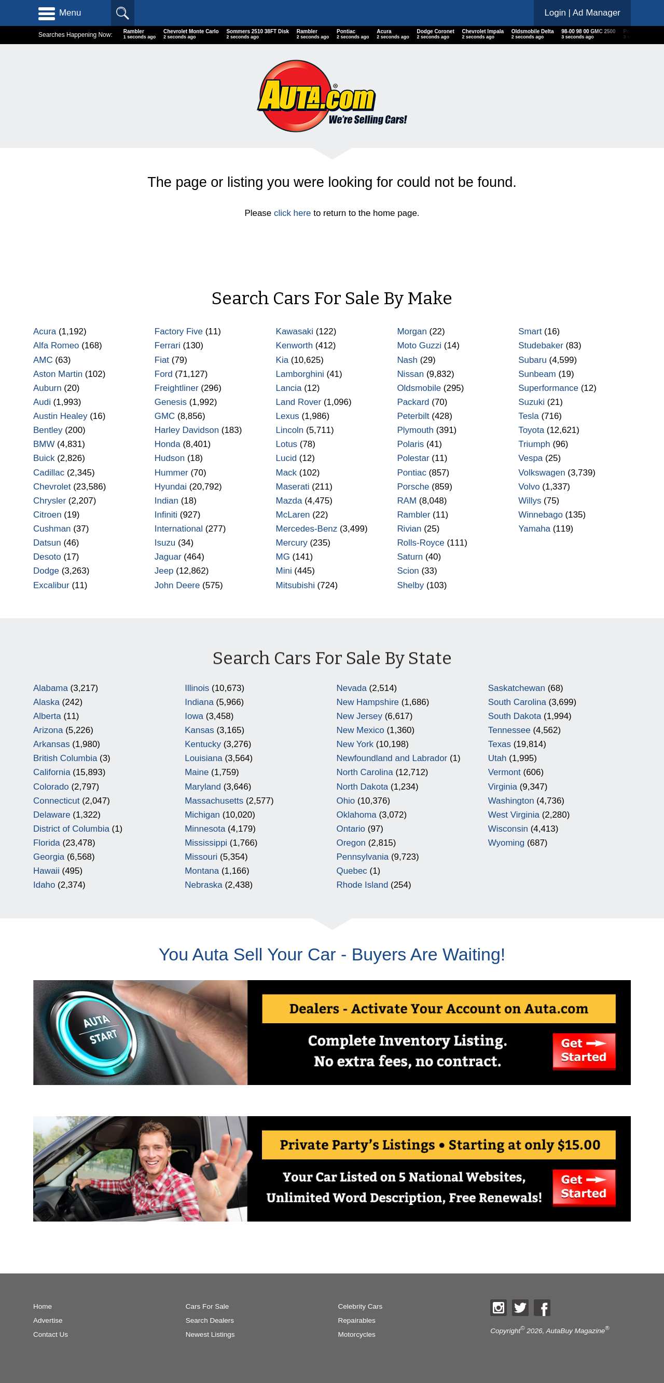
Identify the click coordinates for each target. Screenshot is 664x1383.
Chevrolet (52, 487)
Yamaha (534, 529)
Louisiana (204, 758)
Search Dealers (210, 1320)
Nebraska (204, 885)
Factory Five (179, 331)
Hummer (171, 473)
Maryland (203, 787)
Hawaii (46, 871)
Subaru (532, 360)
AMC (43, 360)
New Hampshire (368, 702)
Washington (511, 801)
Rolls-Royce (420, 543)
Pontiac (411, 473)
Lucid (286, 458)
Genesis (171, 402)
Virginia (502, 787)
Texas (499, 744)
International (179, 529)
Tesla (528, 416)
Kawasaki (295, 331)
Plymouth (415, 430)
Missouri (201, 857)
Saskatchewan (516, 688)
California (52, 772)
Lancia (289, 388)
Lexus (287, 416)
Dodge (46, 571)
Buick (43, 458)
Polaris (410, 444)
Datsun (47, 543)
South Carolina (517, 702)
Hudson (170, 458)
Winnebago (540, 515)
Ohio (346, 801)
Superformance (548, 388)
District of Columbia (71, 829)
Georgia (48, 857)
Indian (166, 501)
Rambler (413, 515)
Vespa (530, 458)
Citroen (47, 515)
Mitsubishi (295, 585)
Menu (59, 13)
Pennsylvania (363, 857)
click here (292, 213)
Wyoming (506, 843)
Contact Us (50, 1334)
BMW (43, 444)
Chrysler (49, 501)
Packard (413, 402)
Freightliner (177, 388)
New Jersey (359, 716)
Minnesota (205, 829)
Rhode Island (363, 885)
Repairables (357, 1320)
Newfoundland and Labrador (392, 758)
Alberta (47, 716)
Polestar (413, 458)
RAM (407, 501)
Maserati (293, 487)
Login (582, 13)
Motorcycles (357, 1334)
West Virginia (514, 815)
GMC (165, 416)
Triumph (534, 444)
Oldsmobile (419, 388)
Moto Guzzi (419, 345)
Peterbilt (413, 416)
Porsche (413, 487)
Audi (42, 402)
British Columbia (65, 758)
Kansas (199, 730)
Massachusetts (214, 801)
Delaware (52, 815)
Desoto (47, 557)
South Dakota (515, 716)
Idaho (44, 885)
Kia (282, 360)
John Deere (177, 585)
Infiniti (166, 515)
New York (355, 744)
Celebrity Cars (360, 1306)
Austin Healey (60, 416)
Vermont (504, 772)
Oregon (351, 843)
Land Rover (299, 402)
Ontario (351, 829)
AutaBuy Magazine (575, 1330)
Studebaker (540, 345)
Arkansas (51, 744)
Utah (497, 758)
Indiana (199, 702)
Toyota (531, 430)
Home (42, 1306)
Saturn (410, 557)
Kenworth (294, 345)
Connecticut (56, 801)
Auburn (47, 388)
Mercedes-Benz (307, 529)
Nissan (410, 374)
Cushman (52, 529)
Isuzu (165, 543)
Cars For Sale (207, 1306)
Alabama (50, 688)
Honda (168, 444)
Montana (202, 871)
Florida (46, 843)
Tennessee (509, 730)
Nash (407, 360)
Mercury (292, 543)
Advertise (47, 1320)
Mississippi (206, 843)
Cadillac (48, 473)
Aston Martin (57, 374)
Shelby (410, 585)
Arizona (48, 730)
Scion (408, 571)
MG (283, 557)
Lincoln (290, 430)
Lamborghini (300, 374)
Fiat (162, 360)
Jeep (164, 571)
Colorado (51, 787)
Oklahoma (357, 815)
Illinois (197, 688)
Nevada (352, 688)
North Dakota (363, 787)
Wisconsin (508, 829)
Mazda (289, 501)
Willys (529, 501)
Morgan (411, 331)
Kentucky (203, 744)
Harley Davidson (187, 430)
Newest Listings (210, 1334)
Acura (44, 331)
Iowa (194, 716)
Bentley (48, 430)
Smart (530, 331)
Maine (197, 772)
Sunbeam (537, 374)
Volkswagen (541, 473)
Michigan (202, 815)
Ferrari (168, 345)
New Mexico (360, 730)
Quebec (352, 871)
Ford (164, 374)
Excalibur (51, 585)
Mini (284, 571)
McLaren (293, 515)
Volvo (529, 487)
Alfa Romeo (56, 345)
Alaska (46, 702)
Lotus (286, 444)
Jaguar (168, 557)
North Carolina (365, 772)
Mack (286, 473)
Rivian (409, 529)
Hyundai (171, 487)
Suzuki (531, 402)
